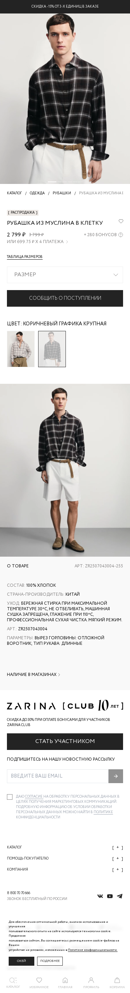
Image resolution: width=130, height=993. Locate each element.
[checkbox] (9, 797)
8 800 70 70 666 (18, 893)
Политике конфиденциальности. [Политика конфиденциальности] (93, 950)
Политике (103, 812)
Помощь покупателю (65, 859)
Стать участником (65, 741)
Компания (65, 870)
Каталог (65, 848)
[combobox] (65, 275)
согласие (34, 796)
